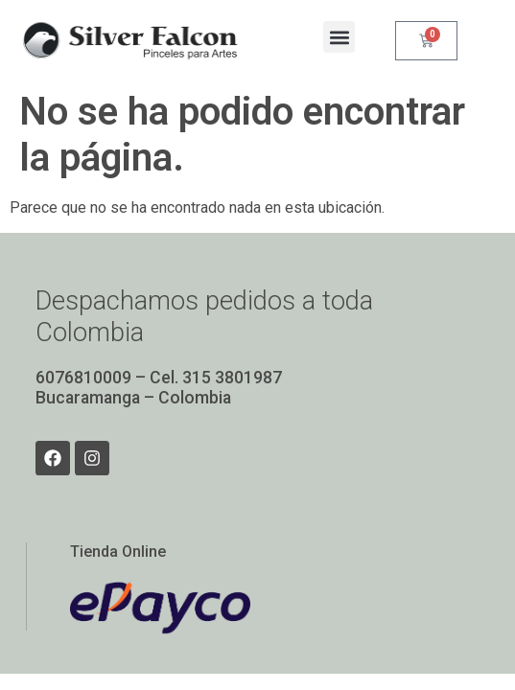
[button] (339, 37)
